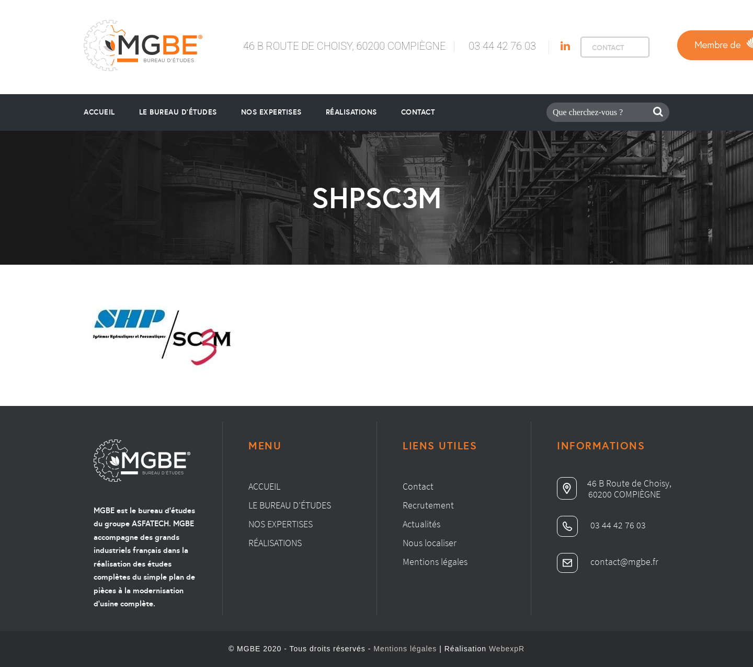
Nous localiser (430, 543)
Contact (418, 112)
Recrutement (428, 505)
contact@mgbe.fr (607, 562)
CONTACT (608, 47)
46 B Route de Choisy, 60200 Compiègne (344, 46)
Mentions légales (435, 562)
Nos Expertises (271, 112)
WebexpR (506, 649)
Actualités (421, 524)
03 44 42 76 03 (502, 46)
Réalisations (351, 112)
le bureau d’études (178, 112)
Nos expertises (280, 524)
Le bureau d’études (289, 505)
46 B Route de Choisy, (614, 483)
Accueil (99, 112)
